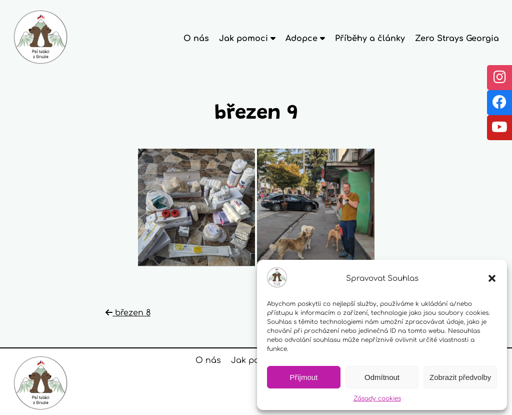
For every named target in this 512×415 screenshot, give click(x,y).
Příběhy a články (370, 38)
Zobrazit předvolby (460, 377)
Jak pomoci (255, 360)
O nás (196, 38)
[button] (492, 278)
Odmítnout (382, 377)
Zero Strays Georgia (457, 38)
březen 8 (128, 312)
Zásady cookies (377, 398)
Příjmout (304, 377)
